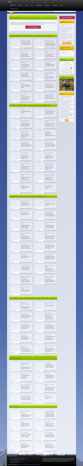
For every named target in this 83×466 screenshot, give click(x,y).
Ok (73, 10)
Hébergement (39, 5)
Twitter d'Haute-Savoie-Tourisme (17, 459)
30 (69, 72)
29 (68, 72)
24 (71, 71)
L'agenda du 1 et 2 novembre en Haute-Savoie (66, 39)
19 (63, 71)
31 (71, 72)
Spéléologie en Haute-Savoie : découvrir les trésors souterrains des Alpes (66, 110)
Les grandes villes (14, 8)
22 (68, 71)
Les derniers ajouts (14, 460)
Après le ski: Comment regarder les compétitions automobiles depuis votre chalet (67, 115)
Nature (21, 5)
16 (69, 69)
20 (65, 71)
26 (63, 72)
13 (65, 69)
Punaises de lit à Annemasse (16, 461)
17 (71, 69)
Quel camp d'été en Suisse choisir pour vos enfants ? (66, 107)
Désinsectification (14, 462)
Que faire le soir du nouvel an (66, 28)
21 (66, 71)
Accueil (10, 1)
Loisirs (32, 5)
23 (69, 71)
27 (65, 72)
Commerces (55, 5)
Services (62, 5)
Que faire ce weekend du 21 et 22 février (66, 25)
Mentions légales (28, 464)
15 (68, 69)
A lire (67, 120)
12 (63, 69)
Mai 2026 (66, 62)
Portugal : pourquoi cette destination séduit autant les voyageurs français (66, 102)
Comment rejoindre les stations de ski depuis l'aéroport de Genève (67, 97)
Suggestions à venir (67, 42)
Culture (26, 5)
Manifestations (13, 5)
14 (66, 69)
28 (66, 72)
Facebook (64, 52)
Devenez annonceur (36, 464)
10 (71, 68)
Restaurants (47, 5)
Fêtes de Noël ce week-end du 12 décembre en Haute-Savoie (66, 35)
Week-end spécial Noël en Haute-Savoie (66, 31)
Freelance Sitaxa (21, 464)
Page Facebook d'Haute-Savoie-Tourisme (19, 458)
